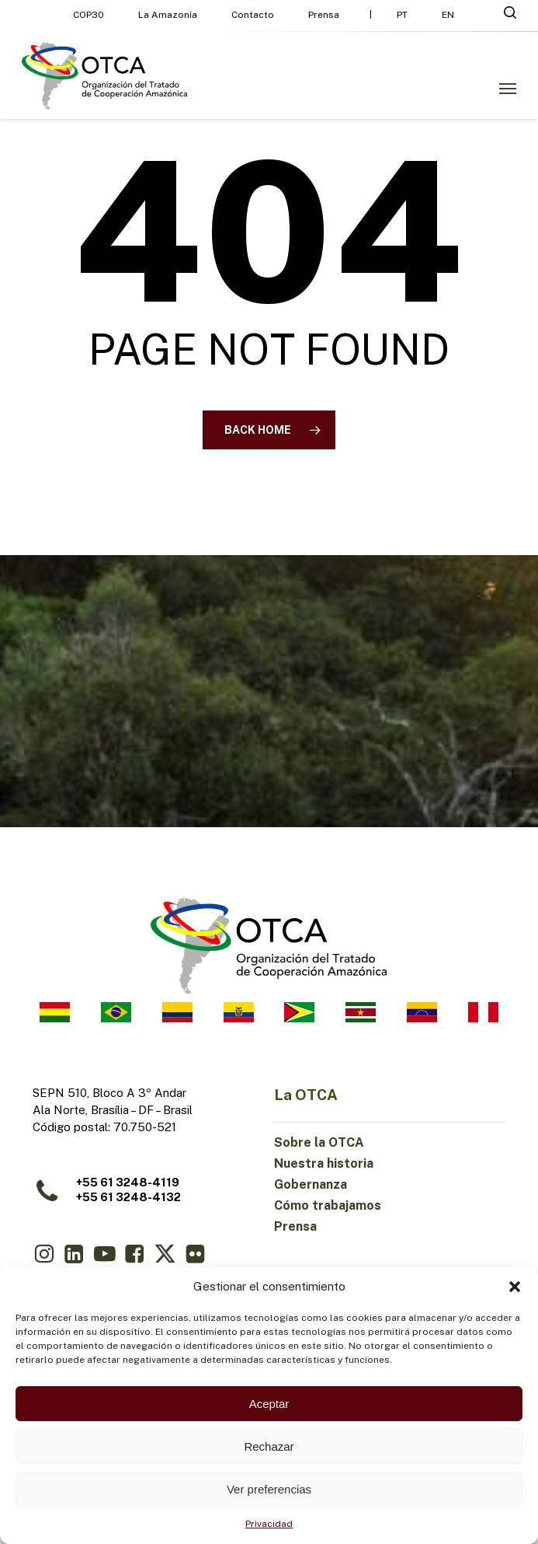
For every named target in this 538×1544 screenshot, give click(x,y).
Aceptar (269, 1403)
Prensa (295, 1226)
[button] (514, 1286)
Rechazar (268, 1446)
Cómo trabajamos (327, 1205)
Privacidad (269, 1523)
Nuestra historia (323, 1163)
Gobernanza (310, 1184)
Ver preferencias (269, 1489)
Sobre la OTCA (319, 1142)
